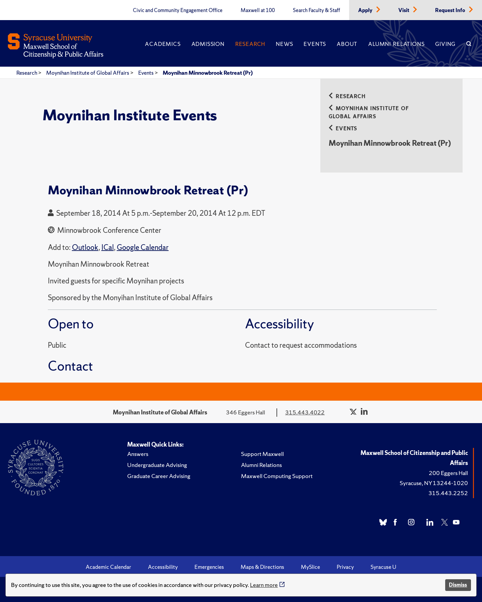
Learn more (264, 585)
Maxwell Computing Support (277, 476)
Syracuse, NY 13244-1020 (434, 483)
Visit (404, 10)
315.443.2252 (448, 493)
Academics (162, 44)
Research (250, 44)
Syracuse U (383, 567)
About (347, 44)
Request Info (450, 10)
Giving (445, 44)
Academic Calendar (108, 567)
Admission (208, 44)
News (284, 44)
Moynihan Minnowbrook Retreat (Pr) (208, 72)
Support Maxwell (262, 454)
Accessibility (163, 567)
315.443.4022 (305, 412)
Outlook (85, 247)
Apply (366, 10)
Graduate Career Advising (158, 476)
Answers (137, 454)
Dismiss (458, 584)
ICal (107, 247)
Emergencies (209, 567)
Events (315, 44)
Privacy (345, 567)
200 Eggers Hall (448, 473)
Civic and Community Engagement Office (178, 10)
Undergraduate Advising (157, 465)
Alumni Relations (396, 44)
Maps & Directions (262, 567)
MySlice (310, 567)
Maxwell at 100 (258, 10)
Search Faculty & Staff (316, 10)
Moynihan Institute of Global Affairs (88, 72)
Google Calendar (143, 247)
